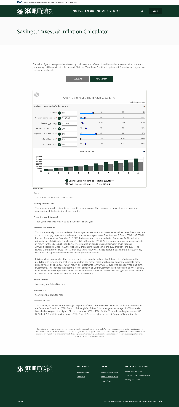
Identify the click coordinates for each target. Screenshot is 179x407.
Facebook (20, 401)
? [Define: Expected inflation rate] (59, 134)
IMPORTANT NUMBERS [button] (137, 366)
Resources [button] (102, 11)
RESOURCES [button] (83, 366)
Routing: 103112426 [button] (132, 379)
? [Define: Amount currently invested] (59, 123)
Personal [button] (78, 11)
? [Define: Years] (59, 113)
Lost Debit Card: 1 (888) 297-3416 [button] (137, 375)
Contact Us (81, 377)
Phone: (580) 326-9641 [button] (133, 372)
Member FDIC (133, 401)
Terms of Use (106, 381)
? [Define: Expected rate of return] (59, 129)
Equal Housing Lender (149, 401)
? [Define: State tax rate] (59, 144)
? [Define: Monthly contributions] (59, 118)
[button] (89, 106)
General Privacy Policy (109, 372)
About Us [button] (115, 11)
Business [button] (89, 11)
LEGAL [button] (104, 366)
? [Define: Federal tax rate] (59, 139)
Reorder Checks (83, 372)
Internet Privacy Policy (109, 377)
